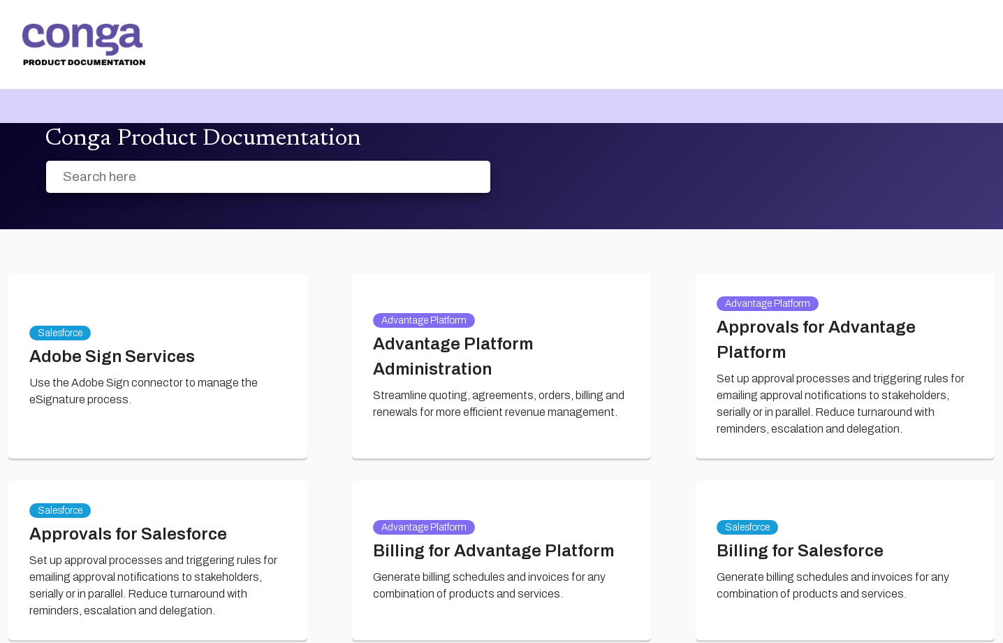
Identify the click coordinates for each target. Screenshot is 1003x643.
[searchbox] (465, 177)
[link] (83, 45)
